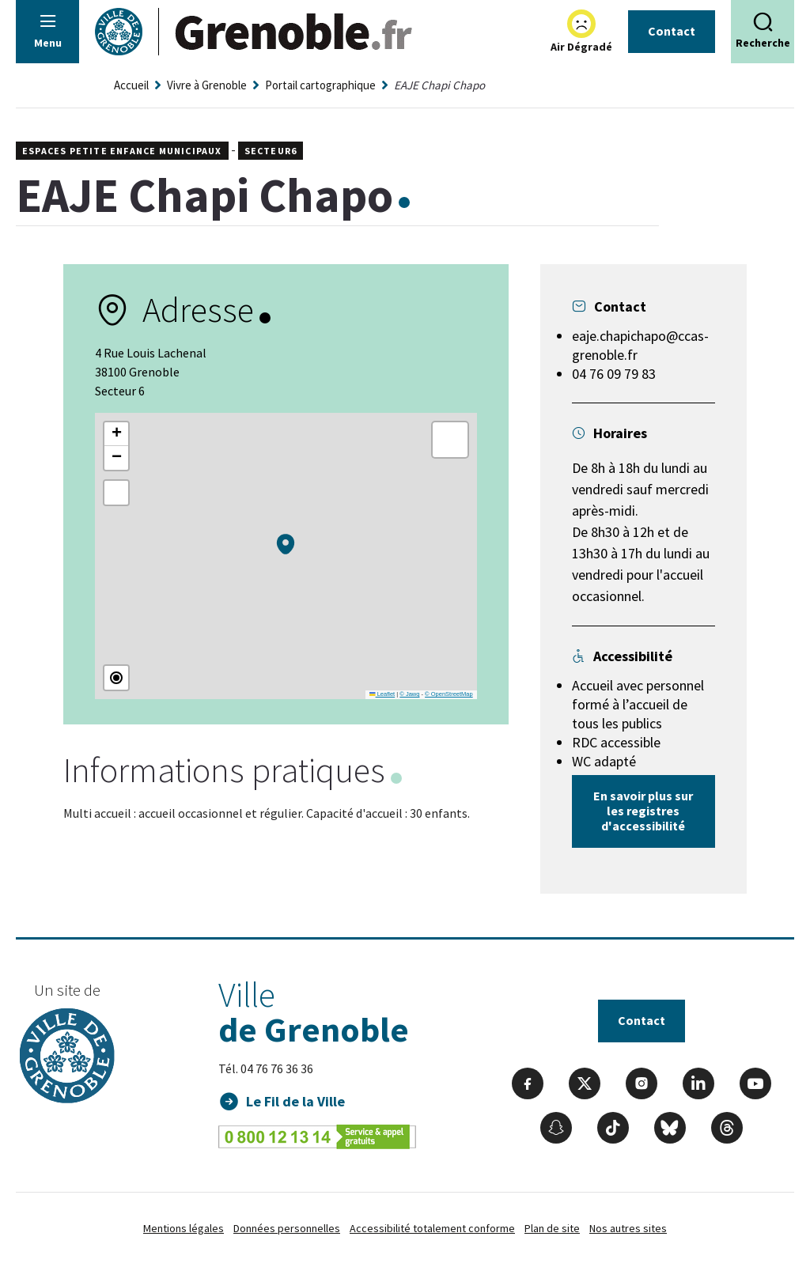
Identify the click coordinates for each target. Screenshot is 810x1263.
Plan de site (552, 1228)
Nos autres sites (628, 1228)
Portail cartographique (320, 85)
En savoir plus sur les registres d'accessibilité (643, 811)
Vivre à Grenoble (207, 85)
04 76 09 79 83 (614, 374)
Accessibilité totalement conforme (432, 1228)
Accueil (131, 85)
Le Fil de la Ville (295, 1101)
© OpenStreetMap (449, 694)
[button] (285, 544)
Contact (671, 31)
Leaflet (382, 694)
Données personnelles (286, 1228)
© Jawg (409, 694)
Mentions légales (183, 1228)
